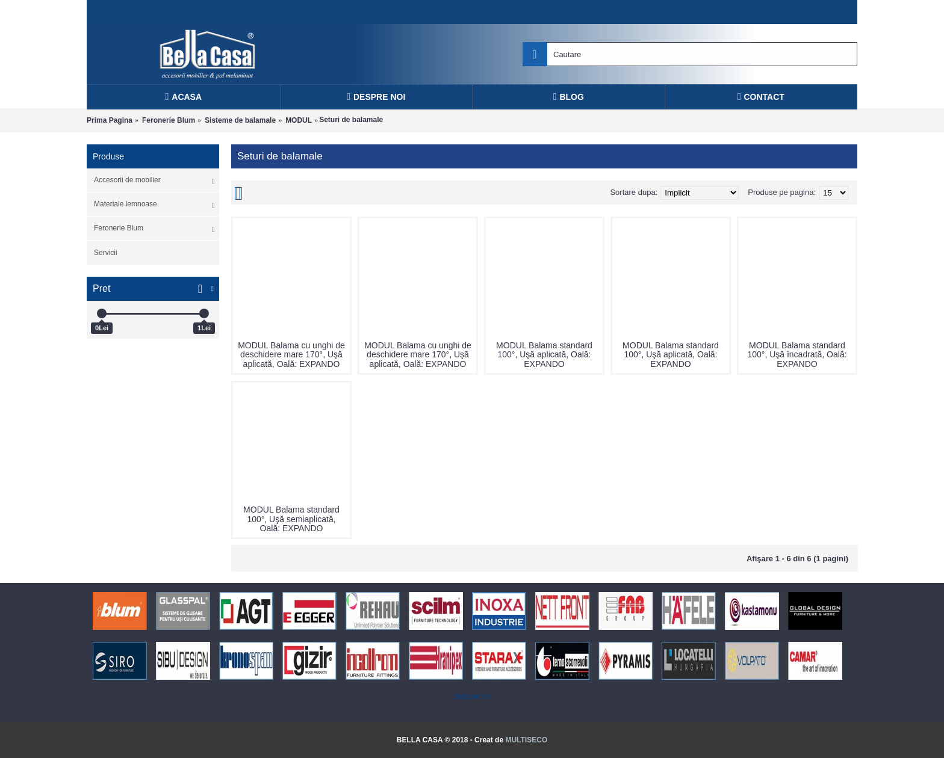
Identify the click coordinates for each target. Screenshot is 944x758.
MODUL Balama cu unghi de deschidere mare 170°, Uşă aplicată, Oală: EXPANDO (291, 354)
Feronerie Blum (168, 120)
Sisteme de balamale (240, 120)
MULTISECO (526, 740)
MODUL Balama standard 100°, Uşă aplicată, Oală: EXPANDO (544, 354)
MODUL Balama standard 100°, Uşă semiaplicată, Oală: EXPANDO (291, 519)
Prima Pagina (109, 120)
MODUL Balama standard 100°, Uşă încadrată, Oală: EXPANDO (796, 354)
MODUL (298, 120)
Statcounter (471, 696)
